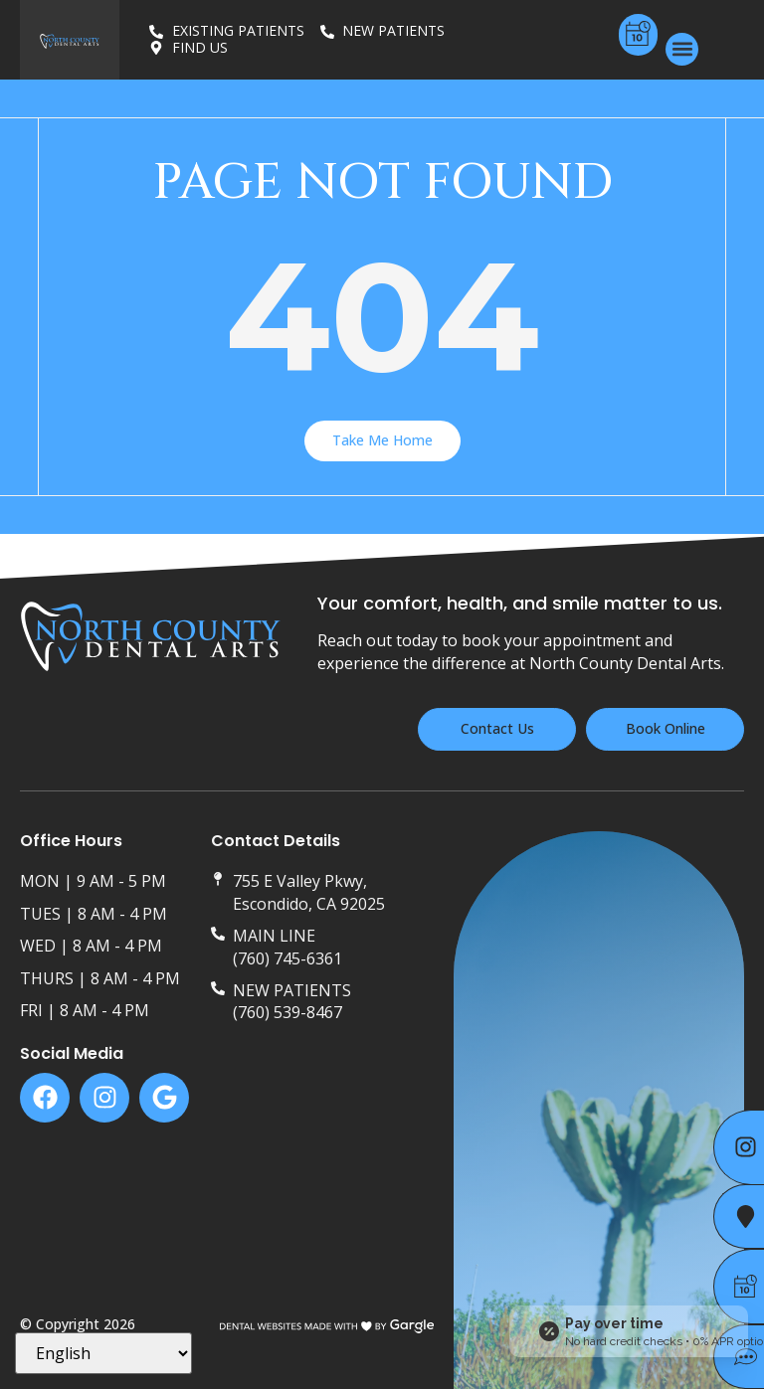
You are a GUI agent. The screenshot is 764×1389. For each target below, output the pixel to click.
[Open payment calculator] (628, 1331)
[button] (682, 49)
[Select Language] (103, 1353)
